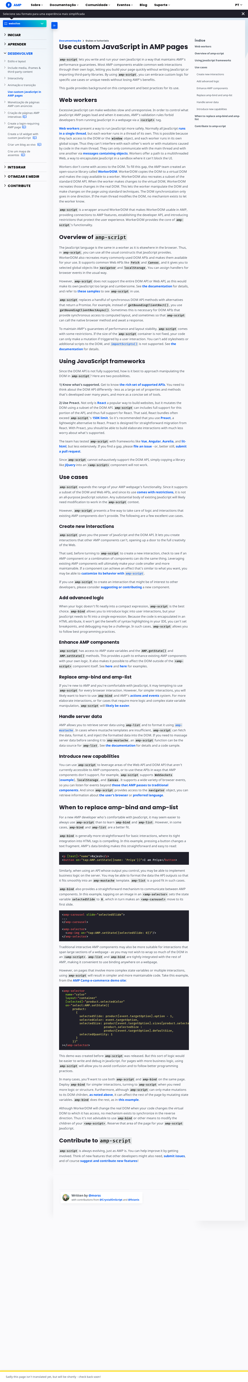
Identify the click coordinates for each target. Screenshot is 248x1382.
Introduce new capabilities (212, 109)
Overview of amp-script (209, 53)
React (101, 403)
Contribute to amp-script (210, 126)
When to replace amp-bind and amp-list (217, 117)
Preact (153, 418)
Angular (153, 441)
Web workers (203, 46)
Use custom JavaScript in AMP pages (24, 93)
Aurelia (166, 441)
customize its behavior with (112, 573)
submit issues (173, 1146)
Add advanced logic (208, 81)
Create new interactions (211, 74)
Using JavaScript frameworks (213, 60)
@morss (95, 1186)
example (179, 775)
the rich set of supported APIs (142, 384)
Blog (143, 5)
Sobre (37, 5)
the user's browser (83, 795)
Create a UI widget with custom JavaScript (23, 136)
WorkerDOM (107, 171)
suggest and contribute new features (108, 1151)
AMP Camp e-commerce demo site (99, 980)
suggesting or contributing (120, 587)
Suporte (162, 5)
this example (128, 1095)
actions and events (135, 696)
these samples (88, 291)
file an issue (142, 446)
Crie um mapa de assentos (24, 153)
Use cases (201, 67)
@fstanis (135, 1190)
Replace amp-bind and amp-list (215, 95)
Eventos (125, 5)
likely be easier (117, 706)
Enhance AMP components (212, 88)
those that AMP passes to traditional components (133, 785)
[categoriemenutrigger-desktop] (69, 25)
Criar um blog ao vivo (24, 145)
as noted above (93, 1090)
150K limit (88, 418)
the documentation (156, 286)
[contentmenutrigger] (218, 41)
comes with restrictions (152, 492)
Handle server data (208, 102)
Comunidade (97, 5)
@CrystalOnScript (112, 1190)
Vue (143, 441)
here (108, 666)
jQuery (70, 465)
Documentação (64, 5)
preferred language (117, 795)
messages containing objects (105, 153)
